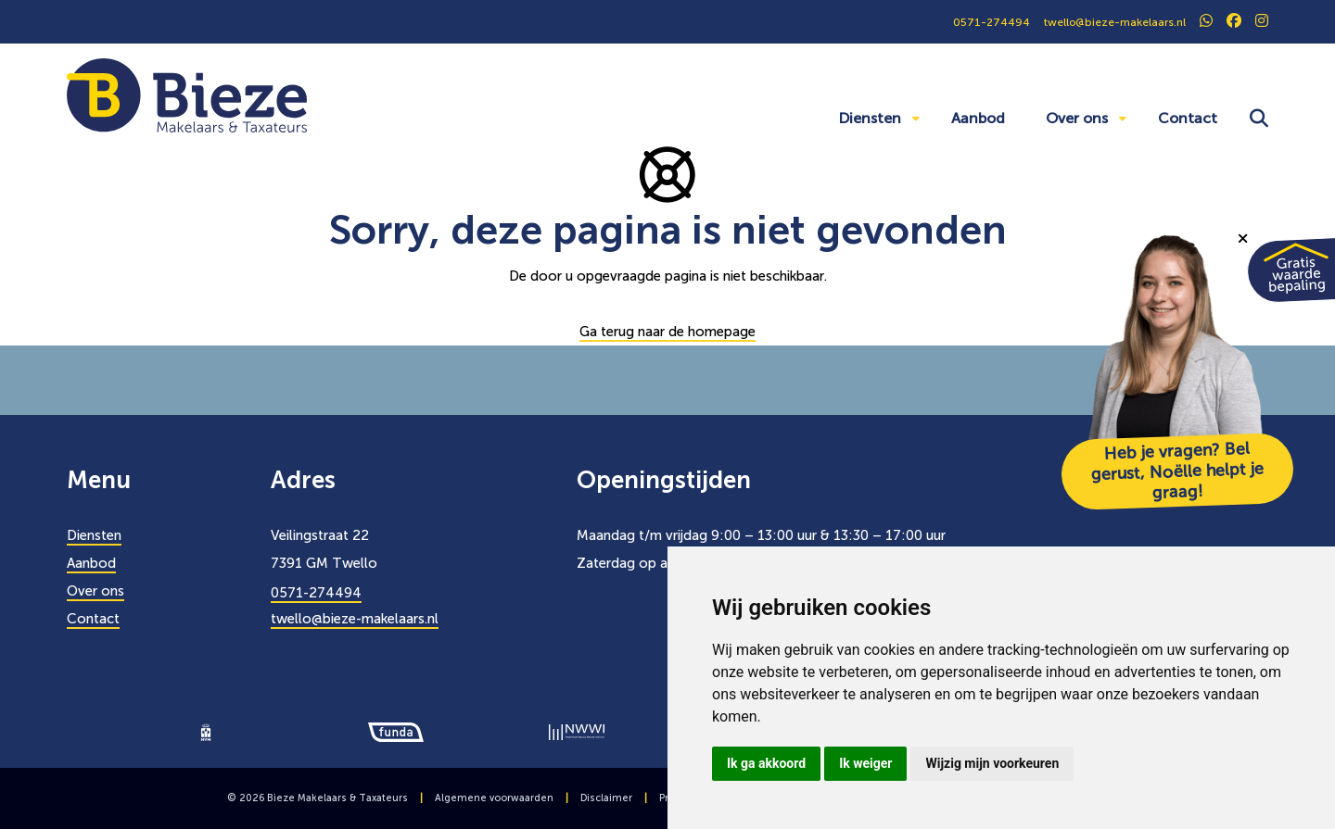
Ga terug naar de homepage (667, 331)
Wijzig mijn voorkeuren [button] (992, 763)
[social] (1206, 22)
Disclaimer (606, 798)
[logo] (206, 730)
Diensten (869, 118)
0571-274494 (316, 592)
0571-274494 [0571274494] (991, 22)
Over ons (1077, 118)
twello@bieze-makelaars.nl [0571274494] (1115, 22)
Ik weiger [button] (865, 763)
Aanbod (978, 118)
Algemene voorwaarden (494, 798)
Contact (1187, 118)
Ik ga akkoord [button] (766, 763)
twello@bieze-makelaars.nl (355, 618)
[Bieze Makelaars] (187, 94)
